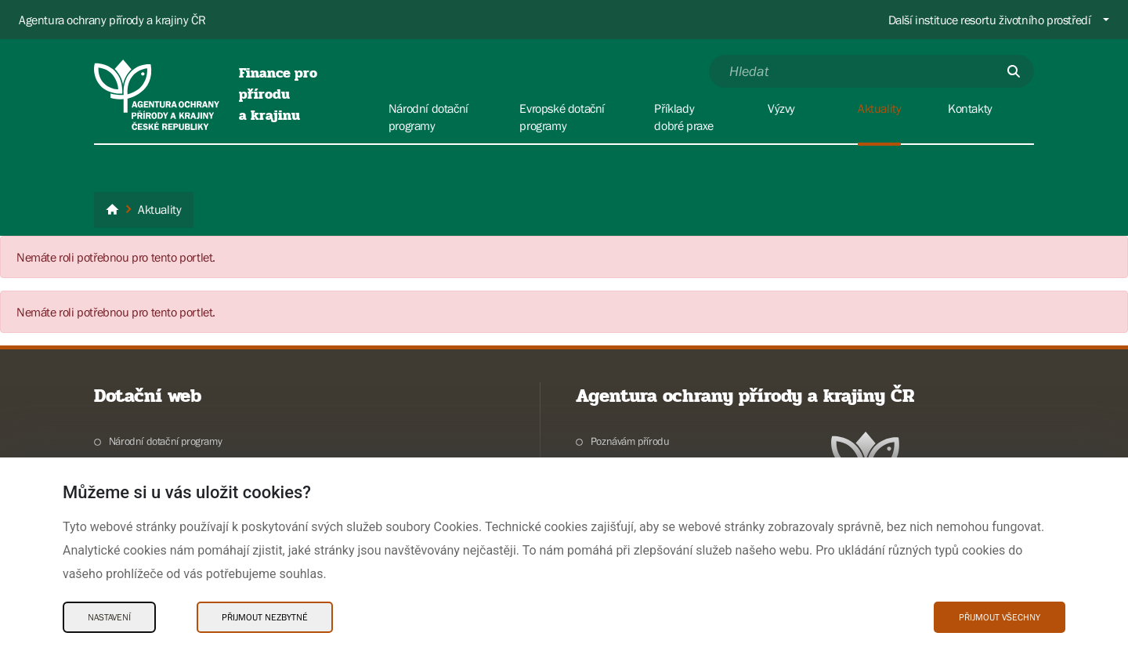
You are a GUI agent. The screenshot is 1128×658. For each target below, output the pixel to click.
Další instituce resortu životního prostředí (989, 20)
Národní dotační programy (165, 441)
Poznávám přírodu (630, 441)
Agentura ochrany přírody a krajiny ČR (112, 20)
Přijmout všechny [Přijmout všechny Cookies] (999, 617)
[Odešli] (1013, 71)
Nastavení (109, 617)
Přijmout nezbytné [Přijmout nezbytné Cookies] (265, 617)
